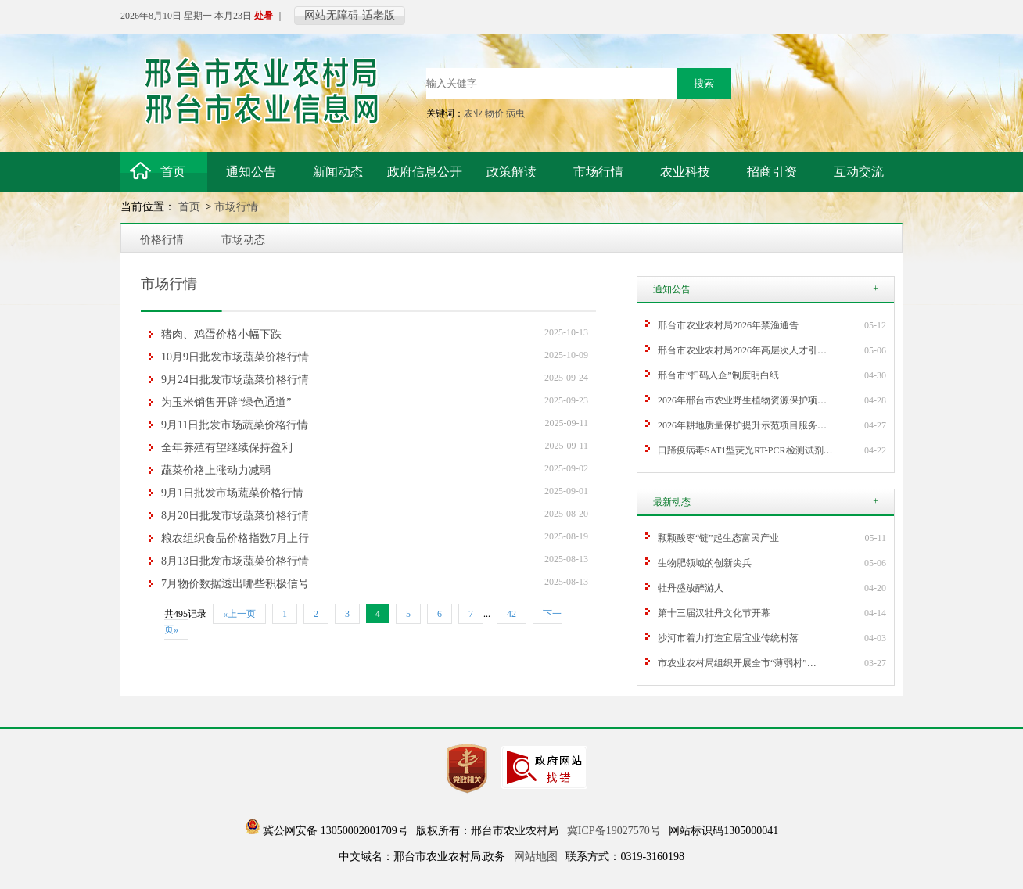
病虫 (515, 113)
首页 (190, 207)
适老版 (378, 15)
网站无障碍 (331, 15)
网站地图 (536, 856)
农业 (473, 113)
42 (511, 613)
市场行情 (236, 207)
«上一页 (239, 613)
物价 (494, 113)
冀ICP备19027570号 (614, 831)
